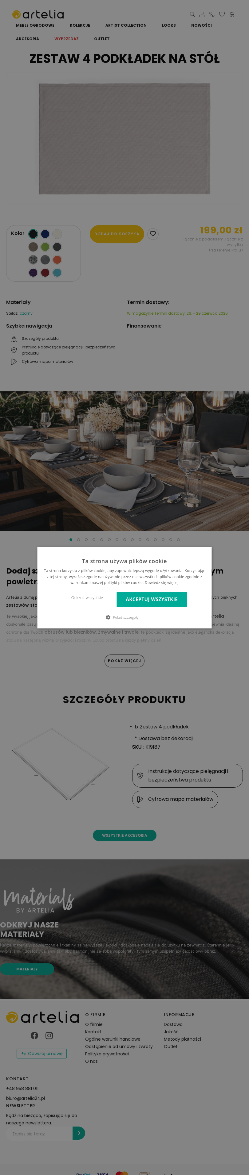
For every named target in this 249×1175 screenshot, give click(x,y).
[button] (125, 617)
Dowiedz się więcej (162, 582)
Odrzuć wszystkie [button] (87, 597)
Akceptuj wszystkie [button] (152, 599)
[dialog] (125, 587)
